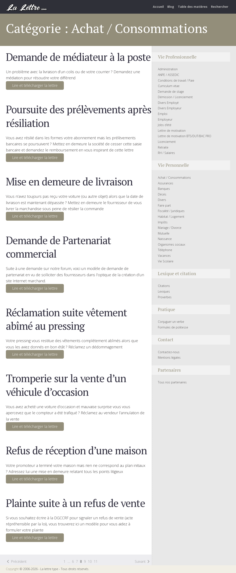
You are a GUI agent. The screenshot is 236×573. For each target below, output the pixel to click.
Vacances (164, 256)
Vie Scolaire (165, 261)
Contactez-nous (169, 352)
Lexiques (164, 291)
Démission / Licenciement (175, 97)
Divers (162, 200)
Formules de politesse (173, 327)
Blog (170, 7)
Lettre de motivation (172, 131)
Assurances (165, 183)
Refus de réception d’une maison (76, 450)
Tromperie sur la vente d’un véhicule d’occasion (66, 384)
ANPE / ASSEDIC (168, 75)
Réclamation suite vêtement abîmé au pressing (66, 319)
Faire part (164, 205)
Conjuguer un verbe (171, 322)
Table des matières (192, 7)
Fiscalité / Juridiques (171, 211)
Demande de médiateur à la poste (78, 57)
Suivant (140, 561)
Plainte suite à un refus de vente (75, 503)
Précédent (18, 561)
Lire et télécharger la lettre (35, 85)
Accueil (158, 7)
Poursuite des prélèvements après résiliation (78, 116)
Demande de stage (171, 92)
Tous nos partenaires (172, 382)
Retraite (163, 147)
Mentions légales (169, 357)
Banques (164, 189)
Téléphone (165, 250)
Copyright (12, 569)
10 (90, 561)
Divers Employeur (169, 108)
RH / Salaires (166, 153)
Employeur (165, 119)
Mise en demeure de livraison (69, 181)
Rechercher (219, 7)
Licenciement (167, 142)
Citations (164, 286)
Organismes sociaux (171, 244)
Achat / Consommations (174, 178)
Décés (162, 194)
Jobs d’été (164, 125)
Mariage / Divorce (169, 228)
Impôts (163, 222)
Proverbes (165, 297)
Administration (168, 69)
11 (96, 561)
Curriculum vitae (169, 86)
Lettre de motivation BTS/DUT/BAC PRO (184, 136)
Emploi (162, 114)
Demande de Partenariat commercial (58, 246)
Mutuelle (163, 233)
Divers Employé (168, 103)
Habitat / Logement (171, 217)
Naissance (165, 239)
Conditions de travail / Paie (176, 80)
